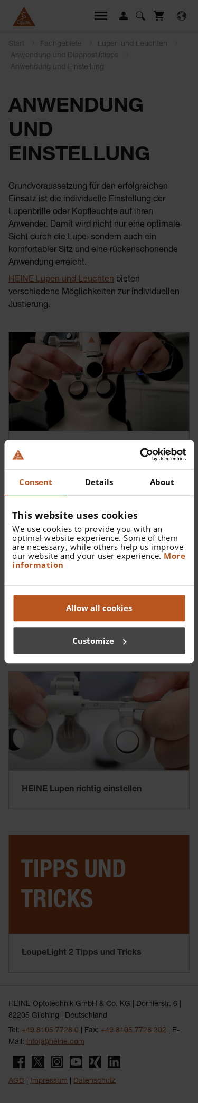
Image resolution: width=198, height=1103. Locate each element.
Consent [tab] (35, 482)
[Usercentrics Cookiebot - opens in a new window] (141, 454)
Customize (99, 640)
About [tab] (162, 482)
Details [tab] (99, 482)
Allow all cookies (99, 608)
